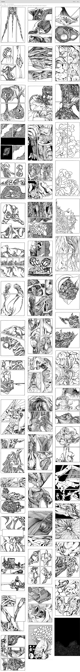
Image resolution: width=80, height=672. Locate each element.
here (20, 5)
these (41, 5)
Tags (78, 1)
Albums (74, 1)
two (42, 5)
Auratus (3, 1)
